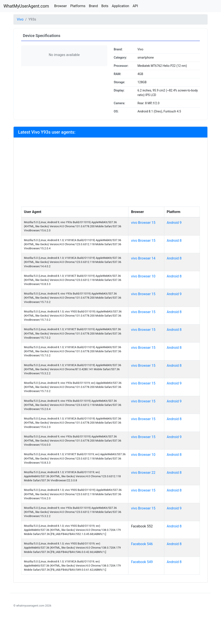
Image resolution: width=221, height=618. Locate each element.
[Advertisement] (110, 174)
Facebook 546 (142, 544)
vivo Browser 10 (143, 276)
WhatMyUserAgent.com (26, 6)
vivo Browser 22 (143, 473)
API (135, 6)
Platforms (77, 6)
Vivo (20, 19)
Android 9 (174, 223)
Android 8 (174, 241)
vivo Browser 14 (143, 258)
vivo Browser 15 (143, 223)
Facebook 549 (142, 562)
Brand (93, 6)
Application (120, 6)
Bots (104, 6)
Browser (60, 6)
